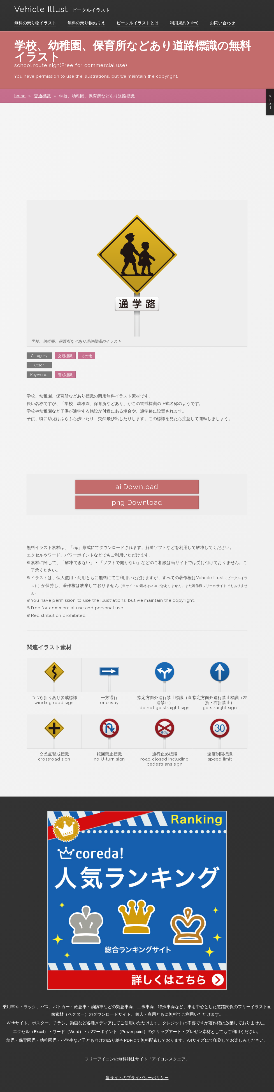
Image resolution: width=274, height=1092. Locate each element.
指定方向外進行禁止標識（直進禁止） (164, 685)
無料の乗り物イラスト (35, 22)
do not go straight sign (165, 692)
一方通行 (109, 682)
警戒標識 (65, 375)
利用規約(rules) (184, 22)
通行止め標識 (164, 738)
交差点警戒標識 (54, 738)
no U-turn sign (109, 743)
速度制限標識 (220, 738)
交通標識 (42, 95)
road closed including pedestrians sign (164, 746)
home (20, 95)
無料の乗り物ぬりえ (86, 22)
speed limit (220, 743)
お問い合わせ (222, 22)
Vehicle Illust (43, 9)
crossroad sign (54, 743)
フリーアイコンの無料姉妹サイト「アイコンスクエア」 (137, 1043)
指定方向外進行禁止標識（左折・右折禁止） (219, 685)
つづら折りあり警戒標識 (54, 682)
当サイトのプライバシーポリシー (137, 1062)
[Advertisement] (137, 151)
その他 (86, 356)
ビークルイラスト (96, 10)
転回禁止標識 (109, 738)
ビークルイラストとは (138, 22)
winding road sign (54, 687)
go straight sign (220, 692)
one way (109, 687)
